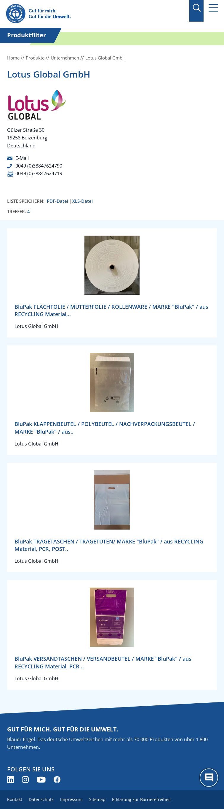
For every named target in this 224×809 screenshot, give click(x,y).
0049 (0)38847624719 (38, 173)
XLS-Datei (82, 201)
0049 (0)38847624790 (38, 166)
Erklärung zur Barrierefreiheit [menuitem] (141, 799)
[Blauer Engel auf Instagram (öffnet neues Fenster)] (25, 779)
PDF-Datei (57, 201)
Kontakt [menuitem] (14, 799)
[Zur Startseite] (80, 14)
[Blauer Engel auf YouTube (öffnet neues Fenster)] (41, 779)
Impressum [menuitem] (71, 799)
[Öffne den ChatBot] (209, 777)
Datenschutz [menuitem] (41, 799)
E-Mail (22, 158)
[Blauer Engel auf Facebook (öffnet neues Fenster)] (57, 779)
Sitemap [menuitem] (97, 799)
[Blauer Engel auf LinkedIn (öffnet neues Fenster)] (10, 779)
